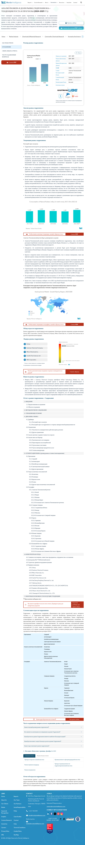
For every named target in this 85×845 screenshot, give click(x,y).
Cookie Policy (18, 831)
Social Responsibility (19, 807)
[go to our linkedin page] (48, 814)
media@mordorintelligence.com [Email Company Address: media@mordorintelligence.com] (35, 823)
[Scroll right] (83, 37)
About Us (4, 800)
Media (3, 807)
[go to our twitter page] (55, 814)
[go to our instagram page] (61, 814)
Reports (30, 2)
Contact (75, 2)
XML (2, 835)
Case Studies (17, 816)
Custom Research (38, 2)
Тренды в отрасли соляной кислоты (34, 759)
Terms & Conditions (19, 827)
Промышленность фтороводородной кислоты (67, 759)
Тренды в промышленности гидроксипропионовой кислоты (63, 765)
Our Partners (17, 803)
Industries (69, 2)
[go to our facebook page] (51, 814)
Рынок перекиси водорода (31, 765)
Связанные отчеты (29, 755)
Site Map (16, 835)
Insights (3, 816)
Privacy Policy (5, 831)
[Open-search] (81, 2)
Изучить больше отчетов (43, 755)
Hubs (15, 824)
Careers (3, 827)
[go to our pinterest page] (58, 814)
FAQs (15, 811)
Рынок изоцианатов (29, 770)
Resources (62, 2)
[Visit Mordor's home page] (11, 2)
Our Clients (4, 803)
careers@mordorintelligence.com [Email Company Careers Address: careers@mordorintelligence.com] (56, 806)
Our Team (17, 800)
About (47, 2)
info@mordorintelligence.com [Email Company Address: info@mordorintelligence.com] (37, 815)
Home (3, 796)
